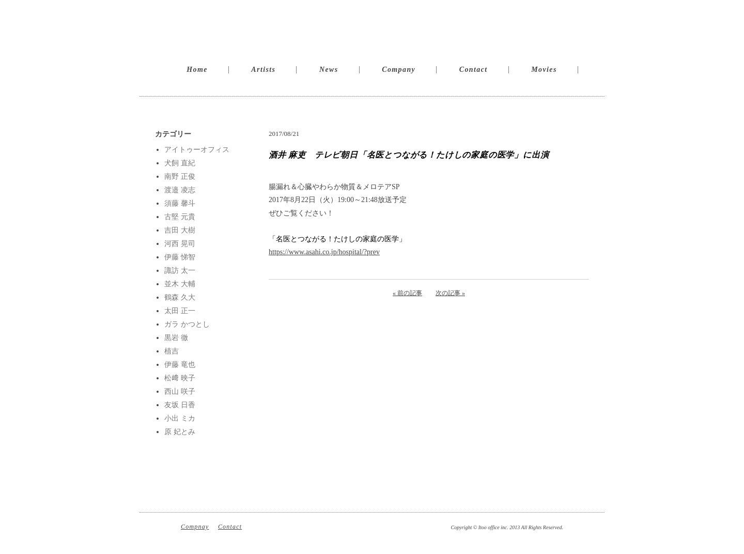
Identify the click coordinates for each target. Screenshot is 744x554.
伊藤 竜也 (179, 364)
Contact (473, 69)
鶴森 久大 (179, 297)
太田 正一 (179, 311)
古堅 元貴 (179, 217)
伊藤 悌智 (179, 257)
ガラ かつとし (187, 324)
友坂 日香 (179, 405)
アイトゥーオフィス (196, 149)
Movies (544, 69)
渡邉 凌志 (179, 190)
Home (197, 69)
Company (398, 69)
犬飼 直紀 (179, 163)
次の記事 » (450, 293)
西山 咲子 (179, 391)
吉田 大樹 (179, 230)
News (328, 69)
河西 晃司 (179, 244)
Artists (263, 69)
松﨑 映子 (179, 378)
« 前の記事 (407, 293)
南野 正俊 (179, 176)
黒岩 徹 (176, 338)
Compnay (195, 526)
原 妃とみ (179, 432)
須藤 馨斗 (179, 203)
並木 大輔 (179, 284)
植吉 (171, 351)
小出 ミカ (179, 418)
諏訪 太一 (179, 270)
